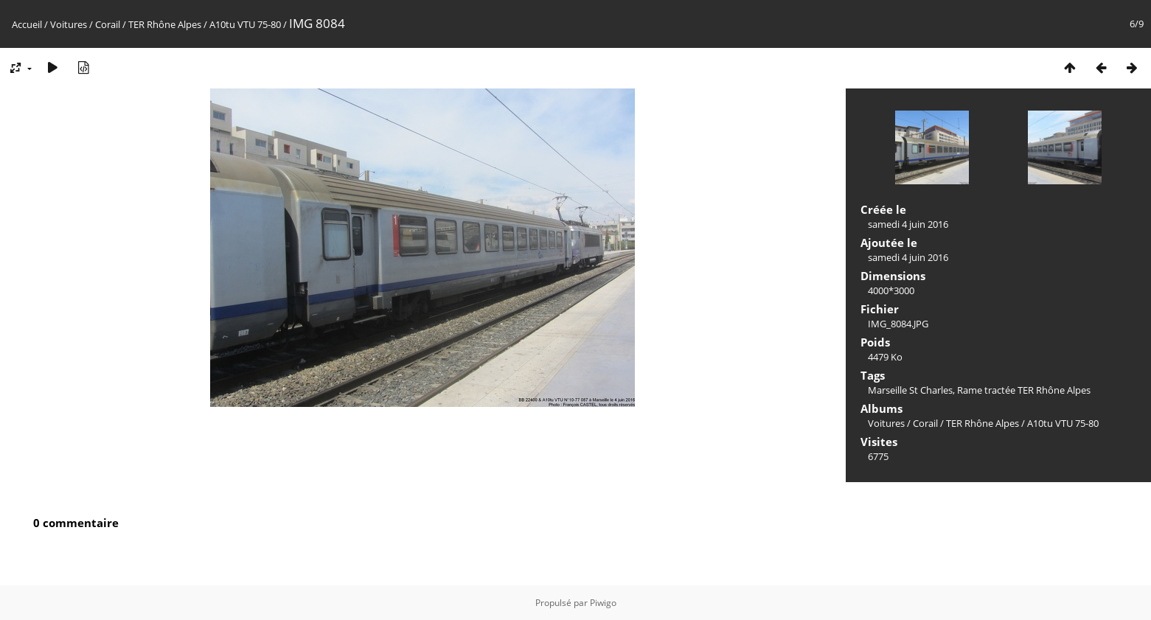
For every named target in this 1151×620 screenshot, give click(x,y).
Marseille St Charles (910, 390)
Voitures (68, 24)
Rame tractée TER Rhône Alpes (1024, 390)
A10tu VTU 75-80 (245, 24)
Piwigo (603, 602)
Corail (107, 24)
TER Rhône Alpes (164, 24)
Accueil (27, 24)
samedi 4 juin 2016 (908, 224)
